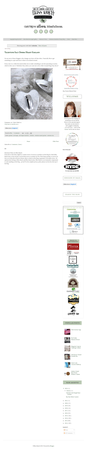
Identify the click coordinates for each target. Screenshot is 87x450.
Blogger (52, 446)
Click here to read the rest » (12, 124)
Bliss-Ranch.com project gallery (30, 39)
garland (11, 135)
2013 (66, 420)
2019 (66, 405)
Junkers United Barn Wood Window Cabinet (75, 373)
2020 (66, 403)
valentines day (50, 135)
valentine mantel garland (41, 135)
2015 (66, 415)
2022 (66, 388)
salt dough (15, 135)
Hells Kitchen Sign (76, 329)
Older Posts (56, 141)
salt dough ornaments (24, 135)
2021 (66, 400)
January (68, 390)
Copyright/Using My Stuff (15, 39)
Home (28, 141)
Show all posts (42, 45)
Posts (66, 430)
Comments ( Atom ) (17, 144)
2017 (66, 410)
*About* (66, 129)
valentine (32, 135)
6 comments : (17, 133)
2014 (66, 418)
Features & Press (43, 39)
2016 (66, 413)
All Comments (68, 433)
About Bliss (74, 39)
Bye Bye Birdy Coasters (72, 397)
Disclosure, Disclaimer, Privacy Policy (57, 39)
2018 (66, 408)
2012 (66, 423)
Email (68, 39)
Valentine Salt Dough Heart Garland (22, 52)
